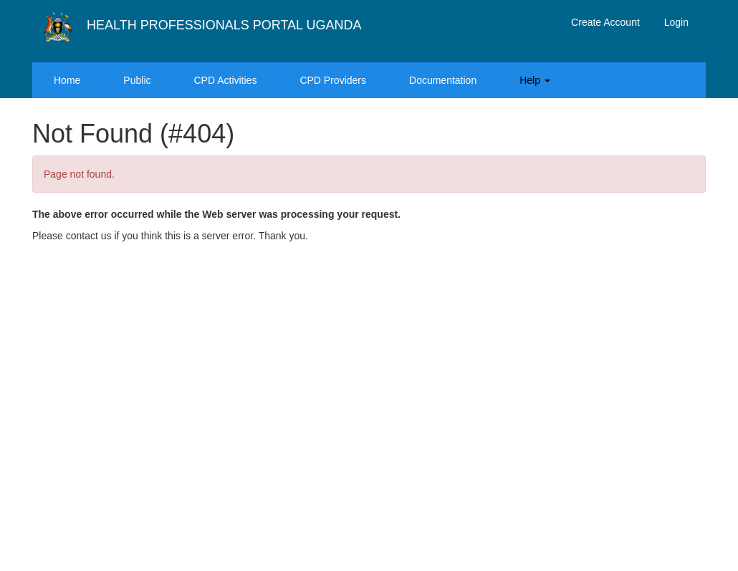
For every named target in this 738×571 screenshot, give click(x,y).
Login (676, 22)
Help (534, 80)
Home (67, 80)
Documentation (442, 80)
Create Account (605, 22)
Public (136, 80)
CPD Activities (225, 80)
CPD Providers (332, 80)
